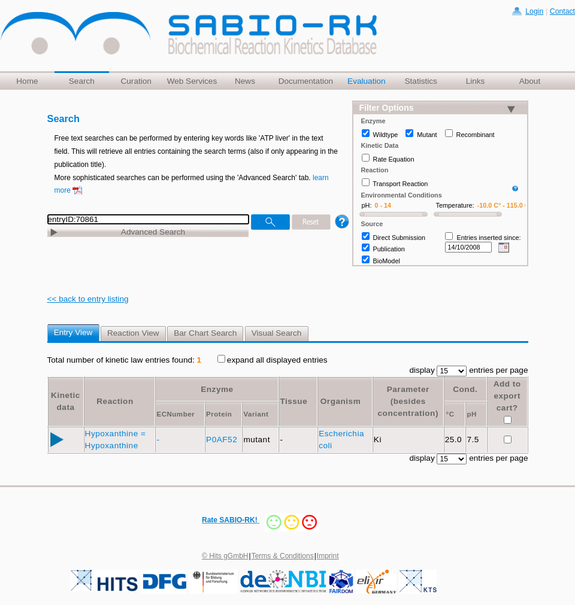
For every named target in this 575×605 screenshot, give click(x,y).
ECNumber (175, 414)
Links (475, 81)
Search (82, 81)
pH (471, 414)
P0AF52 (223, 439)
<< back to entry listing (88, 298)
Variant (255, 414)
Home (27, 81)
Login (534, 11)
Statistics (420, 81)
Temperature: (455, 205)
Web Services (192, 81)
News (245, 81)
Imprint (328, 556)
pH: (367, 205)
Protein (219, 414)
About (530, 81)
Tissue (293, 401)
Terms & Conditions (283, 556)
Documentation (306, 81)
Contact (562, 11)
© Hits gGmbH (225, 556)
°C (450, 414)
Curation (135, 81)
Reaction (114, 401)
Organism (340, 401)
